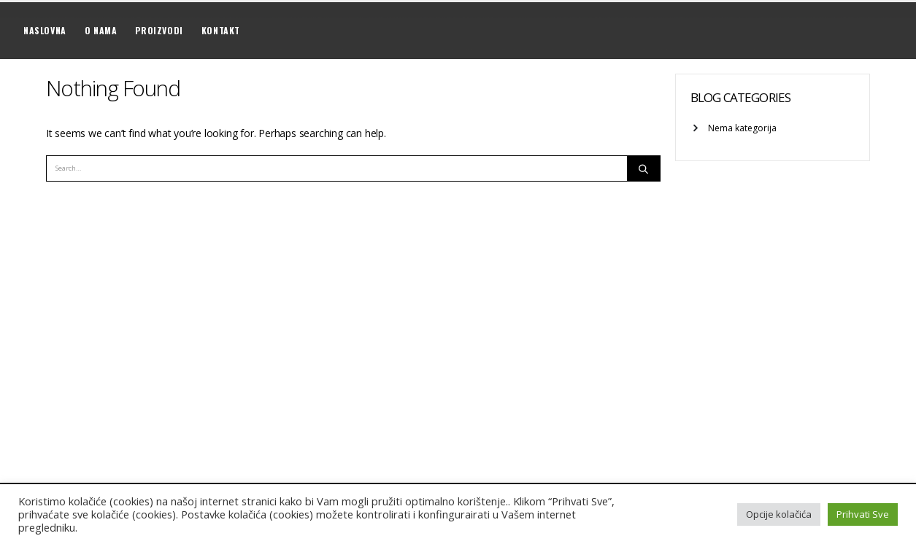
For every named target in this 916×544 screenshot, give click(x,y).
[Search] (644, 168)
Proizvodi (158, 30)
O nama (101, 30)
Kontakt (220, 30)
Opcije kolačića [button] (779, 514)
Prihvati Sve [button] (862, 514)
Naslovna (44, 30)
